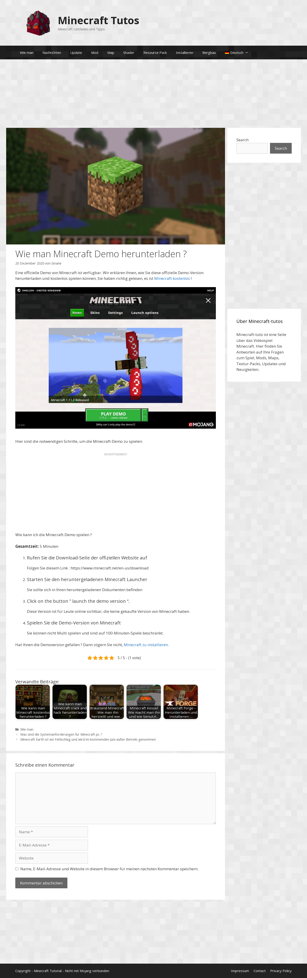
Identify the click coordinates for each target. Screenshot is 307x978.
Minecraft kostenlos (172, 278)
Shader (128, 52)
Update (76, 52)
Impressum (240, 970)
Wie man (26, 52)
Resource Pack (155, 52)
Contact (260, 970)
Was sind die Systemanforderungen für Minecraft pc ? (61, 734)
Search (242, 139)
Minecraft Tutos (98, 20)
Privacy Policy (281, 970)
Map (110, 52)
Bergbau (209, 52)
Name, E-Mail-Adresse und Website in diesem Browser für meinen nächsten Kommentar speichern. (109, 868)
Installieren (184, 52)
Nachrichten (51, 52)
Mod (94, 52)
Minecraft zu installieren (146, 644)
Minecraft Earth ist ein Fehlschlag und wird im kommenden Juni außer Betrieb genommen (88, 739)
